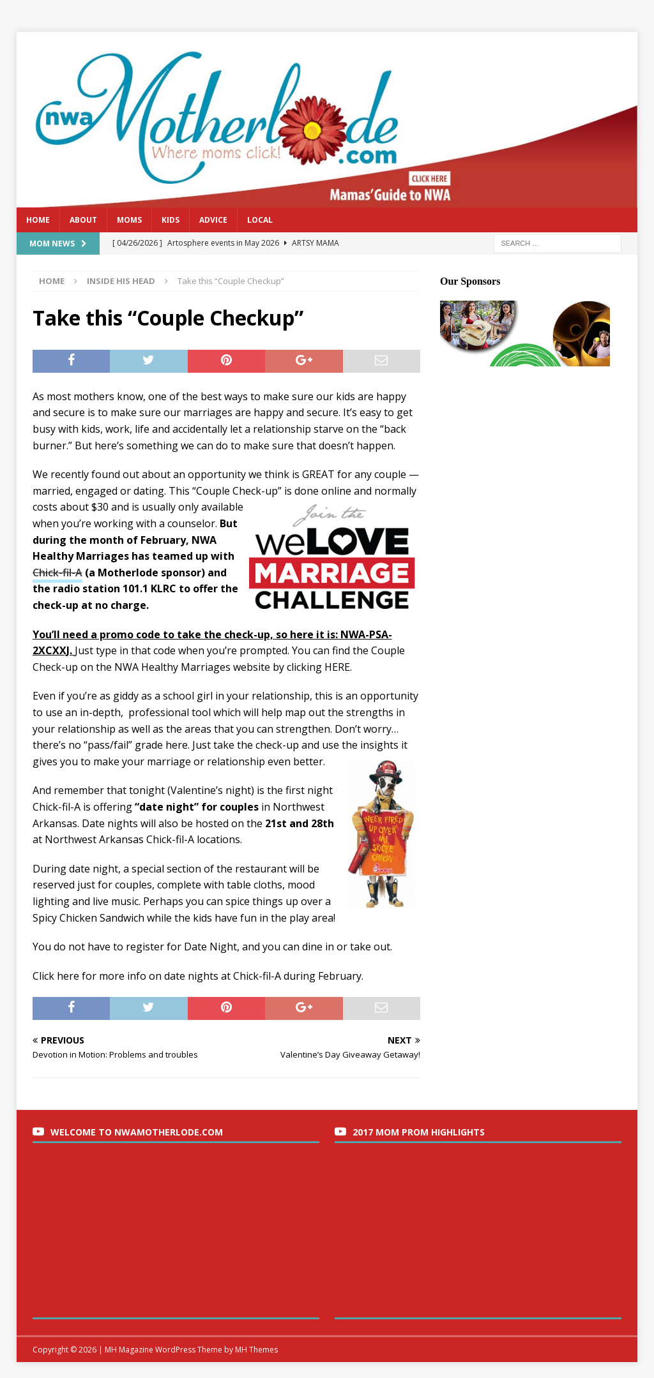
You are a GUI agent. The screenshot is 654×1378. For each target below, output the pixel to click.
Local (260, 219)
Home (38, 219)
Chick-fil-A (57, 572)
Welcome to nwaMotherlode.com (136, 1132)
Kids (170, 219)
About (83, 219)
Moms (129, 219)
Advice (213, 219)
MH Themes (256, 1349)
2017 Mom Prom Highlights (419, 1132)
